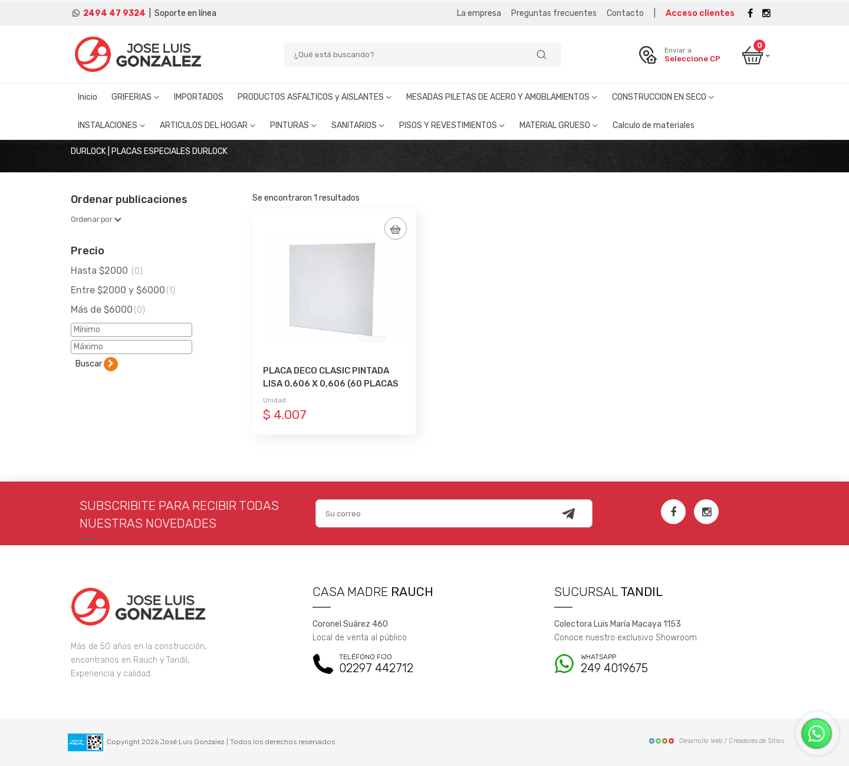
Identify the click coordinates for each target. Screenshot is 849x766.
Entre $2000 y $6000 (123, 290)
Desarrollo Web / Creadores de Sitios (716, 741)
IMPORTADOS (198, 97)
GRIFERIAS (135, 97)
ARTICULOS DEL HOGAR (208, 125)
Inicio (87, 97)
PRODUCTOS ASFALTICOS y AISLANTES (315, 97)
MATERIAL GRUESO (558, 125)
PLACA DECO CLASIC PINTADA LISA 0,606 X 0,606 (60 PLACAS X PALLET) (331, 383)
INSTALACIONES (112, 125)
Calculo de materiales (654, 125)
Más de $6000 (108, 309)
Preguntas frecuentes (554, 13)
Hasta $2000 (107, 270)
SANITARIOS (358, 125)
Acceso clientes (700, 13)
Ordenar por (96, 219)
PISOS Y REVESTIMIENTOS (452, 125)
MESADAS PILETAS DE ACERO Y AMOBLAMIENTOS (502, 97)
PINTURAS (293, 125)
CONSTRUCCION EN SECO (663, 97)
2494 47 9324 (114, 13)
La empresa (479, 13)
